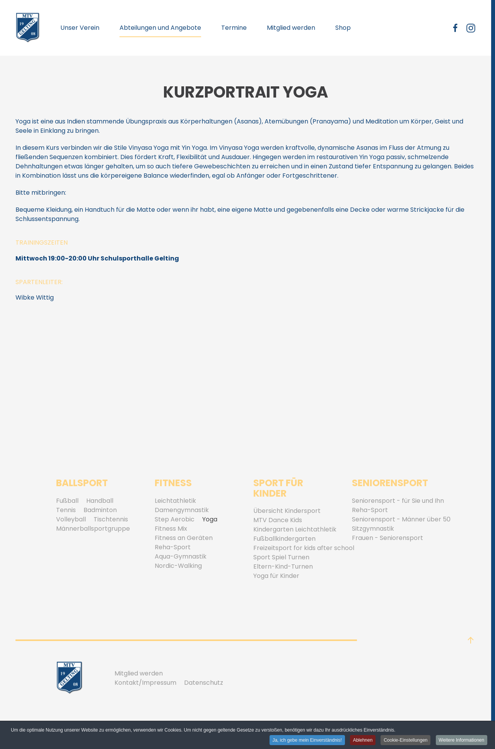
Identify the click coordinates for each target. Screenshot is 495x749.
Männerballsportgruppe (93, 528)
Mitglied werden (291, 27)
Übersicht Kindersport (287, 510)
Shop (343, 27)
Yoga (209, 519)
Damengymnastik (182, 510)
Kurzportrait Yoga (245, 92)
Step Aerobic (175, 519)
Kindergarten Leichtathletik (294, 529)
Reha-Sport (173, 547)
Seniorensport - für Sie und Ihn (398, 500)
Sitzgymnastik (373, 528)
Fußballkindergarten (284, 538)
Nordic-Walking (178, 565)
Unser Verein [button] (79, 27)
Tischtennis (111, 519)
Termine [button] (234, 27)
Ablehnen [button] (362, 740)
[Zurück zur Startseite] (27, 27)
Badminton (100, 510)
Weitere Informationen (461, 740)
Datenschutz (203, 682)
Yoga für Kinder (276, 575)
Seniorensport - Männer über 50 (401, 519)
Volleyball (71, 519)
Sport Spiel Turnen (281, 557)
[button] (471, 640)
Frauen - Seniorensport (387, 537)
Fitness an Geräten (184, 537)
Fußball (67, 500)
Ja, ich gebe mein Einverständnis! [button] (306, 740)
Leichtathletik (175, 500)
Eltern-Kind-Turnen (283, 566)
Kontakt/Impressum (145, 682)
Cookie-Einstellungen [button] (405, 740)
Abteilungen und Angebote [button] (160, 27)
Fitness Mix (171, 528)
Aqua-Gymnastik (181, 556)
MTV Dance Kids (277, 520)
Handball (99, 500)
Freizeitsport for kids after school (303, 547)
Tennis (66, 510)
